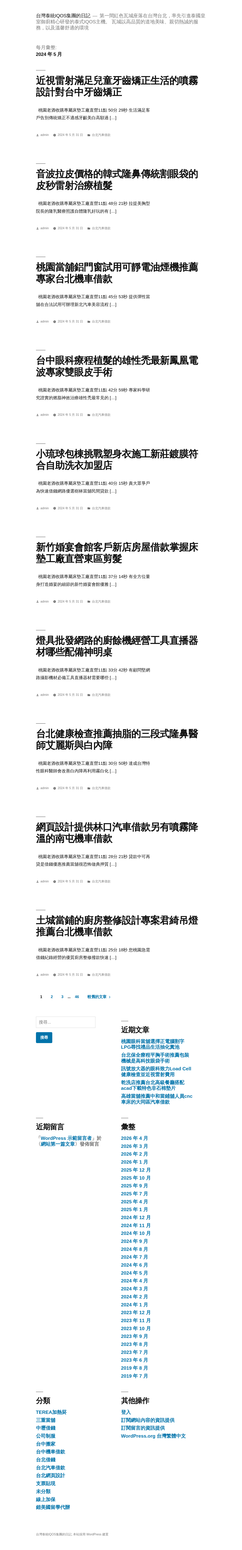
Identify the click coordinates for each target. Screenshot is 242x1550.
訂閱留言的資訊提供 (143, 1428)
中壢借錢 (45, 1428)
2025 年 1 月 (134, 1209)
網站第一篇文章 (58, 1144)
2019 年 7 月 (134, 1376)
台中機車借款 (50, 1451)
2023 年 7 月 (134, 1352)
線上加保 (45, 1499)
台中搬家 (45, 1444)
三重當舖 (45, 1420)
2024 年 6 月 (134, 1265)
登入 (126, 1412)
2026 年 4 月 (134, 1138)
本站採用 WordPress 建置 (90, 1534)
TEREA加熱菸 (51, 1412)
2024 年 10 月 (136, 1233)
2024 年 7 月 (134, 1257)
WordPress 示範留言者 (66, 1138)
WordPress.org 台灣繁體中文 (153, 1436)
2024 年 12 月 (136, 1217)
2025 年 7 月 (134, 1193)
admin (44, 135)
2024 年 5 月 (134, 1273)
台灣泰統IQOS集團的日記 (63, 15)
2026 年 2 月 (134, 1154)
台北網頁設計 (50, 1475)
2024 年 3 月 (134, 1288)
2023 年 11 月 (136, 1320)
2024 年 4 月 (134, 1280)
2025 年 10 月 (136, 1178)
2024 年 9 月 (134, 1241)
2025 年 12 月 (136, 1170)
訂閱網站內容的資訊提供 (148, 1420)
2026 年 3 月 (134, 1146)
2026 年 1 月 (134, 1162)
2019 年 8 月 (134, 1368)
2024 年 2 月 (134, 1296)
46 (77, 997)
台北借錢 (45, 1459)
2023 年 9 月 (134, 1336)
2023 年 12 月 (136, 1312)
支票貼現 (45, 1483)
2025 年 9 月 (134, 1185)
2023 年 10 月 (136, 1328)
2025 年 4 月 (134, 1201)
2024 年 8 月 (134, 1249)
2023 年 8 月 (134, 1344)
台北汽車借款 (101, 135)
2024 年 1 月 (134, 1304)
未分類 (43, 1491)
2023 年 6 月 (134, 1360)
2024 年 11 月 (136, 1225)
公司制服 (45, 1436)
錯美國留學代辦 (53, 1507)
